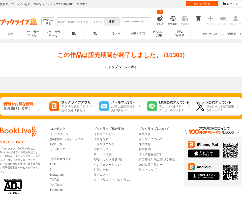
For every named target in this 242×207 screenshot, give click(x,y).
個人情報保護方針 (151, 154)
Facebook (57, 190)
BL (74, 33)
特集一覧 (56, 144)
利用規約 (145, 149)
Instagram (57, 174)
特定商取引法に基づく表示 (157, 159)
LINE (53, 164)
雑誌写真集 (180, 33)
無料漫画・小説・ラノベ (66, 139)
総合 (11, 33)
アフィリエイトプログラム (112, 180)
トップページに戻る (122, 67)
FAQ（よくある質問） (109, 159)
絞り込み (48, 21)
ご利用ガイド (233, 33)
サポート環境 (103, 154)
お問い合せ (101, 169)
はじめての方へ (213, 33)
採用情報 (145, 144)
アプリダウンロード (107, 144)
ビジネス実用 (159, 33)
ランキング (57, 149)
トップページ (59, 134)
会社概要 (145, 134)
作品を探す (101, 139)
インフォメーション (107, 164)
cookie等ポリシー (151, 164)
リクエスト (101, 174)
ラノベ (116, 33)
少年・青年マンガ (31, 33)
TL (95, 33)
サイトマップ (148, 169)
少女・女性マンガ (52, 33)
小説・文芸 (137, 33)
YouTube (56, 185)
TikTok (54, 180)
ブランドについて (151, 139)
